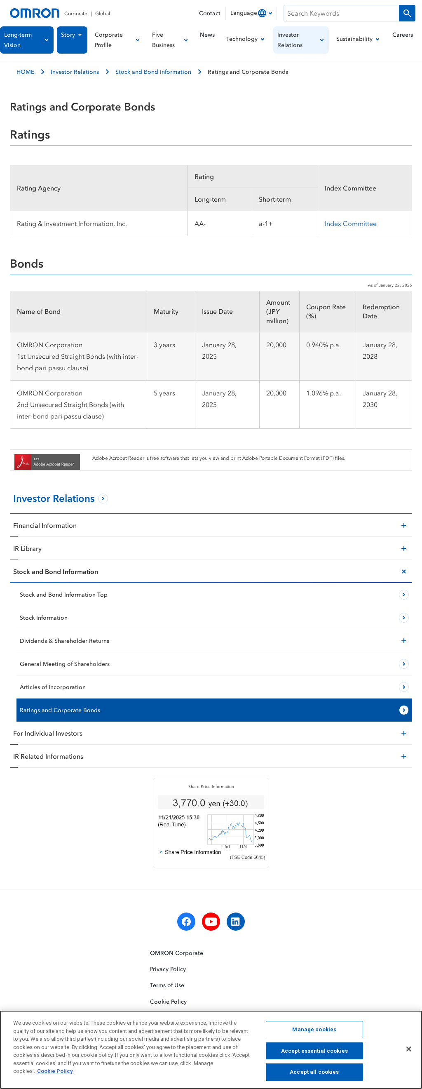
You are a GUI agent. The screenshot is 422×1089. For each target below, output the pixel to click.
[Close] (409, 1051)
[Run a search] (407, 13)
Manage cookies (314, 1032)
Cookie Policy (168, 1000)
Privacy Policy (168, 968)
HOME (25, 71)
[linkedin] (236, 922)
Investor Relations (75, 71)
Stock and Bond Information (153, 71)
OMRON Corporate (176, 952)
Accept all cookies (314, 1075)
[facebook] (186, 922)
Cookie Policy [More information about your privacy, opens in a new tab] (55, 1073)
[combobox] (251, 13)
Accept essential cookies (314, 1053)
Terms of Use (167, 984)
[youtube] (211, 922)
